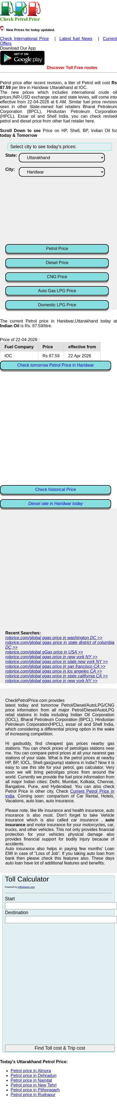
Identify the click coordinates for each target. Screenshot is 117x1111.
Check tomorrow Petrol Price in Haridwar (55, 365)
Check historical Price (55, 489)
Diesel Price (57, 262)
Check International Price (24, 38)
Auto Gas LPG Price (57, 291)
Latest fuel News (75, 38)
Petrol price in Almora (31, 1070)
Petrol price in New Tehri (34, 1085)
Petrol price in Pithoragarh (35, 1090)
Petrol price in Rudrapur (33, 1094)
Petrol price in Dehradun (34, 1075)
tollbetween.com (26, 887)
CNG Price (57, 276)
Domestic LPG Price (57, 305)
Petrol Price (57, 248)
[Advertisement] (60, 210)
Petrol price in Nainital (31, 1080)
